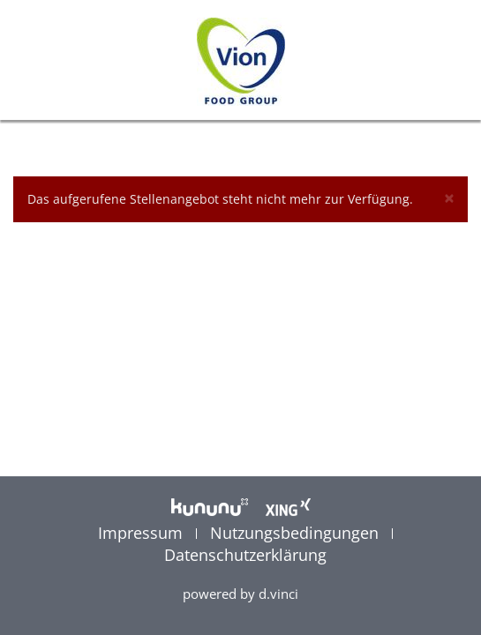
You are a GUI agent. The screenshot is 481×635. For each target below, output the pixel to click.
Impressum (142, 532)
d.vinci (278, 593)
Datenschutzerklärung (245, 554)
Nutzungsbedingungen (296, 532)
